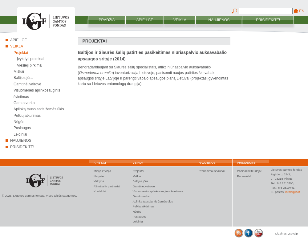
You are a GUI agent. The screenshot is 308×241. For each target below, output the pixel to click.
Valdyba (99, 181)
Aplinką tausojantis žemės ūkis (39, 109)
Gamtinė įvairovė (27, 84)
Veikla (179, 20)
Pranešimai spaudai (212, 171)
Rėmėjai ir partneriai (107, 186)
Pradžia (107, 20)
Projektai (21, 53)
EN (301, 11)
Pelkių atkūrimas (27, 115)
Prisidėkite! (268, 20)
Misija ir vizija (102, 171)
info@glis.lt (292, 192)
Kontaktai (100, 191)
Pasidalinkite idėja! (249, 171)
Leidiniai (20, 134)
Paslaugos (22, 128)
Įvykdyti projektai (30, 59)
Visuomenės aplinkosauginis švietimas (158, 191)
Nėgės (19, 122)
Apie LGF (144, 20)
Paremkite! (244, 176)
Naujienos (219, 20)
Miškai (19, 71)
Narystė (99, 176)
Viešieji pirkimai (29, 65)
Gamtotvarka (24, 103)
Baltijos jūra (23, 78)
